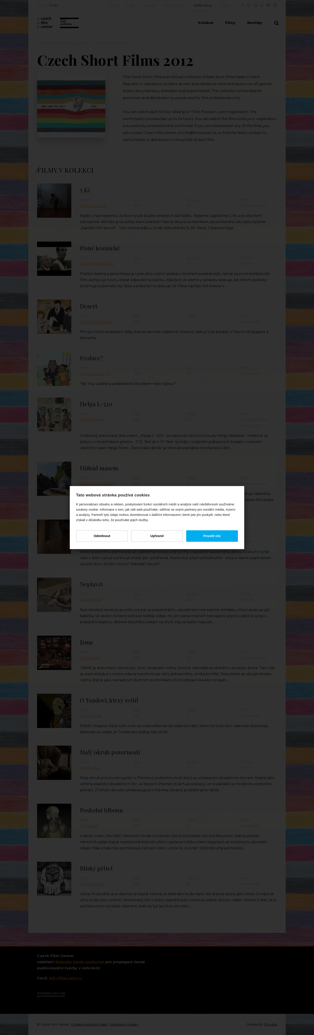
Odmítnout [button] (102, 536)
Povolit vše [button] (211, 536)
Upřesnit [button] (157, 536)
